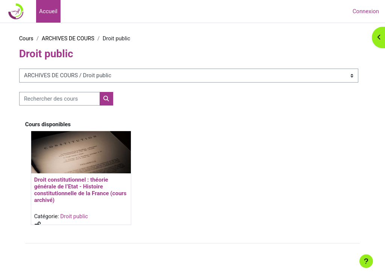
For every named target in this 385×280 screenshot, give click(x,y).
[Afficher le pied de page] (366, 261)
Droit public (88, 216)
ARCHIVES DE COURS (82, 38)
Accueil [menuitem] (48, 11)
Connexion (366, 11)
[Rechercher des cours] (72, 99)
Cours (39, 38)
